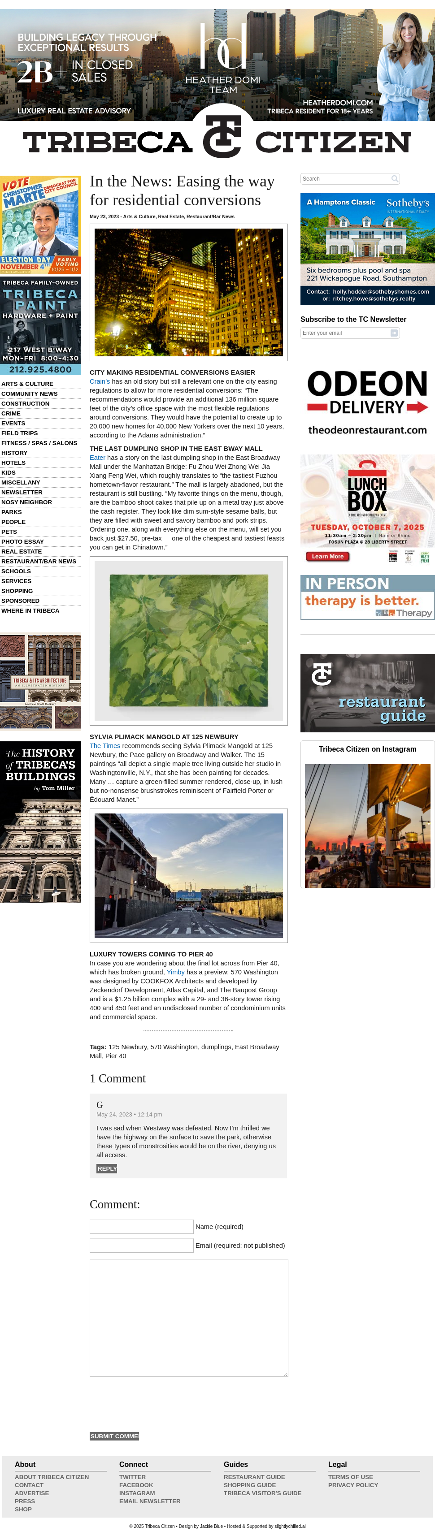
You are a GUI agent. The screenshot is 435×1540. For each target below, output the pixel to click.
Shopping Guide (250, 1485)
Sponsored (20, 600)
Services (16, 581)
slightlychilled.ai (289, 1526)
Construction (25, 403)
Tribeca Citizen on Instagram (368, 749)
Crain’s (100, 381)
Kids (8, 472)
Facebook (136, 1485)
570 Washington (174, 1047)
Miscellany (20, 482)
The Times (105, 745)
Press (25, 1501)
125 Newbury (128, 1047)
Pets (9, 531)
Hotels (13, 462)
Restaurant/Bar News (38, 561)
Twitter (132, 1477)
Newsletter (22, 492)
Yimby (176, 972)
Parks (11, 512)
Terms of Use (350, 1477)
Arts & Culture (27, 384)
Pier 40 (115, 1056)
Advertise (32, 1493)
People (13, 522)
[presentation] (158, 1403)
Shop (23, 1509)
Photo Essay (22, 541)
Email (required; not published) (240, 1245)
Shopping (17, 591)
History (14, 453)
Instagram (137, 1493)
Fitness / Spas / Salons (39, 443)
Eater (97, 457)
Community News (29, 393)
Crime (11, 413)
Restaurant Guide (254, 1477)
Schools (16, 571)
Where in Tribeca (30, 610)
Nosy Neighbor (26, 502)
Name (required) (220, 1226)
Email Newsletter (150, 1501)
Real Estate (21, 551)
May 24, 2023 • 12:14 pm (129, 1114)
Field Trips (19, 433)
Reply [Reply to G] (107, 1168)
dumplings (216, 1047)
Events (13, 423)
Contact (29, 1485)
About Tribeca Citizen (52, 1477)
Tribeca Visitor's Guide (263, 1493)
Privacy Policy (353, 1485)
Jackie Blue (211, 1526)
